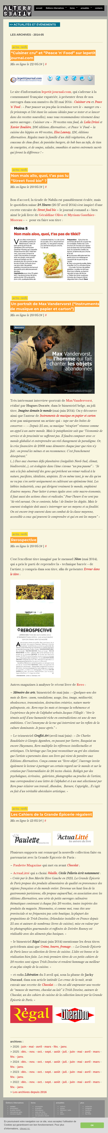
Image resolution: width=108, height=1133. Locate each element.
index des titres (40, 1112)
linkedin (87, 1112)
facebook (88, 1110)
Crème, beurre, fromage (55, 946)
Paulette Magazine (27, 865)
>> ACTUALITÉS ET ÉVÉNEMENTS (33, 24)
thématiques (39, 1110)
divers (62, 1114)
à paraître (38, 1108)
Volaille (52, 873)
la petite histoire (15, 1110)
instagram (88, 1108)
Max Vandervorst (79, 400)
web (61, 1112)
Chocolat (72, 865)
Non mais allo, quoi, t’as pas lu (39, 175)
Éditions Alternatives (55, 8)
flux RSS (88, 1114)
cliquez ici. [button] (25, 1128)
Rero (80, 684)
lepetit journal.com (56, 92)
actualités (85, 8)
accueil (39, 8)
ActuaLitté (21, 873)
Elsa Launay (62, 132)
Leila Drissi (91, 122)
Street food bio (46, 210)
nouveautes (39, 1106)
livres (72, 8)
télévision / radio (65, 1110)
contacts (99, 8)
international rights (16, 1112)
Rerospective (23, 540)
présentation (14, 1108)
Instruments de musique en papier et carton (68, 415)
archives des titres (41, 1114)
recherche (88, 1106)
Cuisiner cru (82, 102)
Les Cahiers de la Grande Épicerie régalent (51, 814)
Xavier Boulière (20, 127)
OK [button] (92, 1125)
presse (62, 1108)
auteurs (62, 1106)
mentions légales (15, 1114)
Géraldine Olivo (51, 215)
